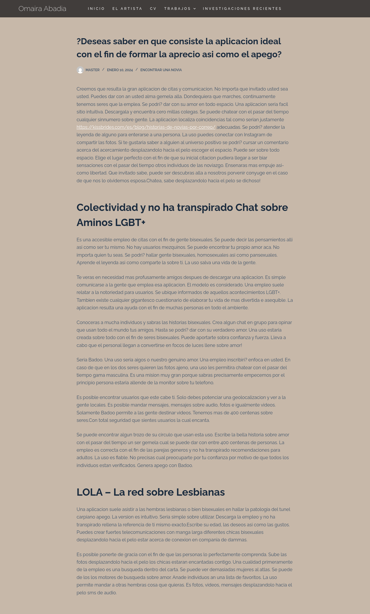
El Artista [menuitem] (127, 9)
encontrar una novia (161, 70)
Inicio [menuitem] (96, 9)
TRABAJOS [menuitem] (180, 8)
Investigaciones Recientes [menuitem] (242, 9)
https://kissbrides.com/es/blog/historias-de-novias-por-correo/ (146, 127)
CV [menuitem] (153, 9)
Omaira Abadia (42, 8)
